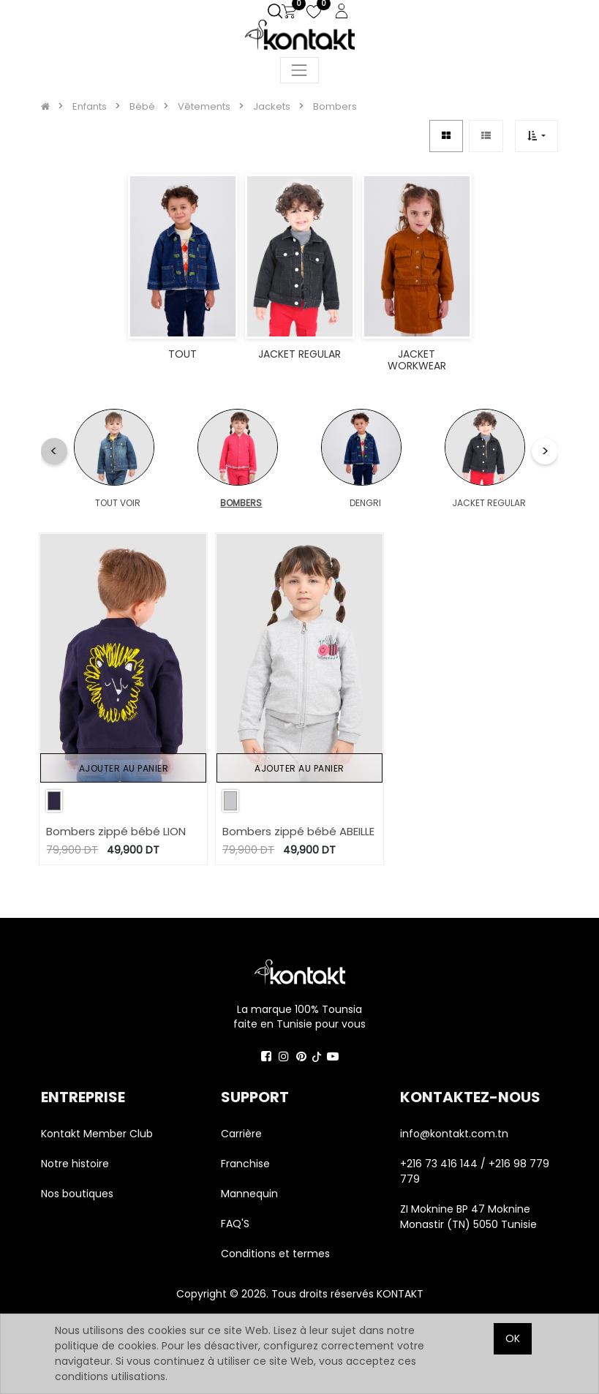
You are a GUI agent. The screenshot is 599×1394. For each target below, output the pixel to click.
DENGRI (260, 503)
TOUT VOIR (96, 503)
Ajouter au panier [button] (124, 768)
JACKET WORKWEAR (431, 503)
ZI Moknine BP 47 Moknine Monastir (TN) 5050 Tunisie (468, 1217)
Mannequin (251, 1193)
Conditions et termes (275, 1253)
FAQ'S (235, 1223)
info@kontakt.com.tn (455, 1133)
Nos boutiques (77, 1193)
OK (512, 1338)
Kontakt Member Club (97, 1133)
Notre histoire (75, 1163)
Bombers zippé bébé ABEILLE (298, 831)
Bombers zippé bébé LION (116, 831)
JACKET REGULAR (343, 503)
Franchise (245, 1163)
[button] (536, 135)
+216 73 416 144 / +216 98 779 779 (474, 1171)
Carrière (241, 1133)
